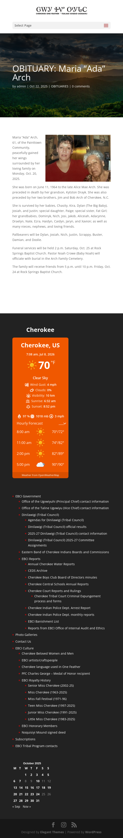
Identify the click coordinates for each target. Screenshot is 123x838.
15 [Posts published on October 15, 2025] (26, 787)
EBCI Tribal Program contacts (36, 746)
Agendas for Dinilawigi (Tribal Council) (56, 520)
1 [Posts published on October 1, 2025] (26, 775)
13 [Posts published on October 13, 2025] (15, 787)
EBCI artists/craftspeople (40, 660)
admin (21, 86)
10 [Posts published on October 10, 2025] (38, 781)
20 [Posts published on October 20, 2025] (15, 794)
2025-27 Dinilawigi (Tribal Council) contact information (67, 533)
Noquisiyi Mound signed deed (44, 732)
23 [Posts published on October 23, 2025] (32, 794)
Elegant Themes (52, 832)
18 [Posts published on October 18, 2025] (43, 787)
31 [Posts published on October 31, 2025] (38, 801)
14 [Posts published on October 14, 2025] (21, 787)
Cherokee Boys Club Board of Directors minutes (62, 577)
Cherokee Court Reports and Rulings (54, 591)
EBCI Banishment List (43, 621)
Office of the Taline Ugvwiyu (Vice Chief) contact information (65, 508)
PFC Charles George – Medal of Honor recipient (56, 673)
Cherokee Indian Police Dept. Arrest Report (59, 608)
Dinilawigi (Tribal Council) (40, 515)
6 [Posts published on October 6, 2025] (14, 781)
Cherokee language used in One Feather (51, 667)
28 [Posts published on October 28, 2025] (21, 801)
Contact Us (23, 641)
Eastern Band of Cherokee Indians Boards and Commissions (65, 552)
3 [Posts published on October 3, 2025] (37, 775)
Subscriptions (25, 739)
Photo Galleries (26, 635)
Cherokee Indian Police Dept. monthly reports (61, 615)
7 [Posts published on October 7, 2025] (20, 781)
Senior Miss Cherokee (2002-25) (51, 685)
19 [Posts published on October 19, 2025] (49, 787)
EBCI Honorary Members (39, 726)
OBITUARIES (59, 86)
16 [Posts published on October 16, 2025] (32, 787)
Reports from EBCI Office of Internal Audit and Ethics (66, 628)
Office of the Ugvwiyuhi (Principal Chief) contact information (65, 501)
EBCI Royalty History (36, 680)
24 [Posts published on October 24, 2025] (38, 794)
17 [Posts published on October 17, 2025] (38, 787)
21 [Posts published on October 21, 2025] (21, 794)
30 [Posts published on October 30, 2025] (32, 801)
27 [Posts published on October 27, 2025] (15, 801)
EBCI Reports (31, 559)
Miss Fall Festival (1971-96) (47, 699)
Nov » (27, 806)
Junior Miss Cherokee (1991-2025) (52, 712)
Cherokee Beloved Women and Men (48, 653)
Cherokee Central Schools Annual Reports (58, 584)
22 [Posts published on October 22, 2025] (26, 794)
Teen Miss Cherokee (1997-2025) (51, 705)
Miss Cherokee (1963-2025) (47, 692)
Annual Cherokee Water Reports (51, 564)
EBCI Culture (24, 648)
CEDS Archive (37, 570)
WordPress (93, 832)
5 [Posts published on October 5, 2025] (48, 775)
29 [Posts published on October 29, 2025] (26, 801)
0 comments (81, 86)
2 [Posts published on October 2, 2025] (31, 775)
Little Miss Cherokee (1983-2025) (51, 719)
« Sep (16, 806)
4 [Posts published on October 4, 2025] (42, 775)
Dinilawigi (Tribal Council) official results (57, 527)
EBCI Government (28, 496)
